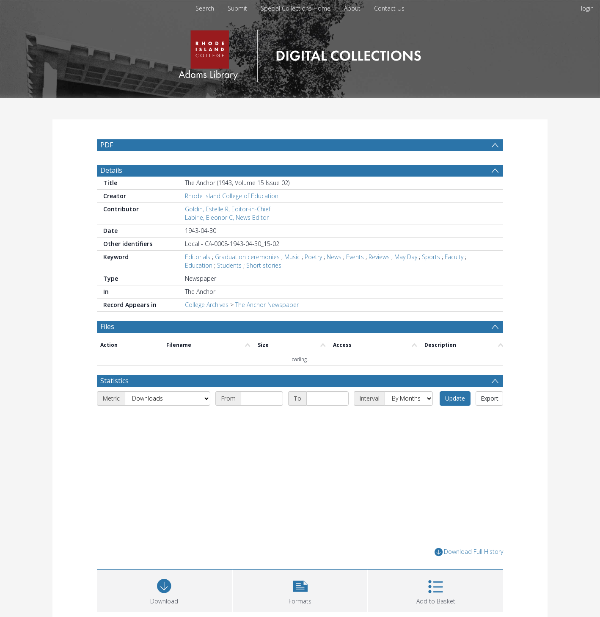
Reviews (379, 257)
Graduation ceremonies (247, 257)
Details (111, 170)
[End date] (327, 398)
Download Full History (469, 552)
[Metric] (167, 398)
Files (107, 326)
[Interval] (409, 398)
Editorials (197, 257)
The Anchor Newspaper (267, 305)
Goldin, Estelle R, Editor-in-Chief (227, 209)
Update (455, 398)
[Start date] (262, 398)
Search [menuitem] (204, 8)
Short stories (263, 265)
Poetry (313, 257)
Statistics (114, 380)
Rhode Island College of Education (231, 196)
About (352, 8)
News (334, 257)
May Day (405, 257)
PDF (106, 144)
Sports (431, 257)
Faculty (454, 257)
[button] (300, 590)
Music (292, 257)
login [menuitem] (587, 8)
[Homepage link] (300, 54)
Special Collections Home (295, 8)
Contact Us (389, 8)
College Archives (206, 305)
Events (355, 257)
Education (198, 265)
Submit (237, 8)
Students (229, 265)
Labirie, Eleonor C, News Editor (227, 217)
